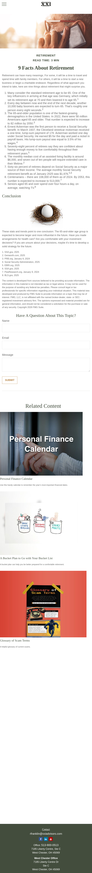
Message (7, 354)
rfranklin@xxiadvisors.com (46, 833)
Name (5, 320)
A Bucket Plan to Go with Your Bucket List (26, 558)
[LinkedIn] (46, 839)
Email (5, 337)
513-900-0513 (50, 845)
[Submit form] (9, 380)
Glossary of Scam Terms (15, 640)
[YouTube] (51, 839)
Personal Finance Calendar (16, 478)
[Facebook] (41, 839)
